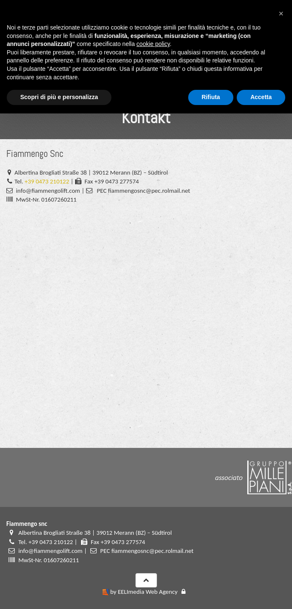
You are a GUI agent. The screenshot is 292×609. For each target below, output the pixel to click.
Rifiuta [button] (211, 97)
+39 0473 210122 (46, 181)
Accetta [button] (261, 97)
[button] (281, 13)
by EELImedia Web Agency (144, 592)
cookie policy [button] (153, 43)
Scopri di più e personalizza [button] (59, 97)
